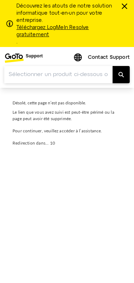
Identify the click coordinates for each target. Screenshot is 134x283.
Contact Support (109, 57)
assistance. (91, 130)
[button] (79, 58)
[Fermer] (125, 6)
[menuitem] (23, 58)
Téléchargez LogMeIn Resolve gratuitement (52, 31)
